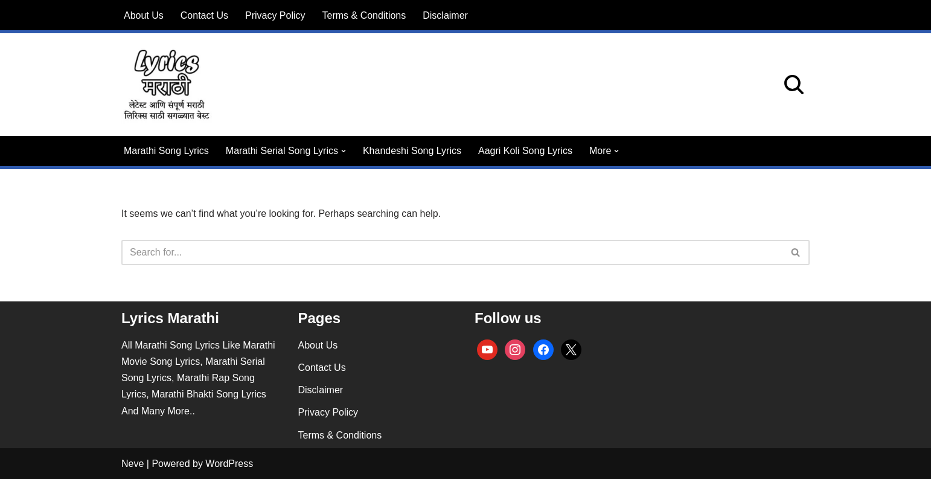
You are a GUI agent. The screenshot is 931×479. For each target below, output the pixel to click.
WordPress (229, 463)
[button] (343, 151)
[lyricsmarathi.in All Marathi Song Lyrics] (166, 84)
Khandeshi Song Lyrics (412, 151)
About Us (144, 15)
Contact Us (204, 15)
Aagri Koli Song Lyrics (525, 151)
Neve (132, 463)
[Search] (794, 84)
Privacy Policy (275, 15)
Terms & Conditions (364, 15)
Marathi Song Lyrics (166, 151)
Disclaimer (445, 15)
